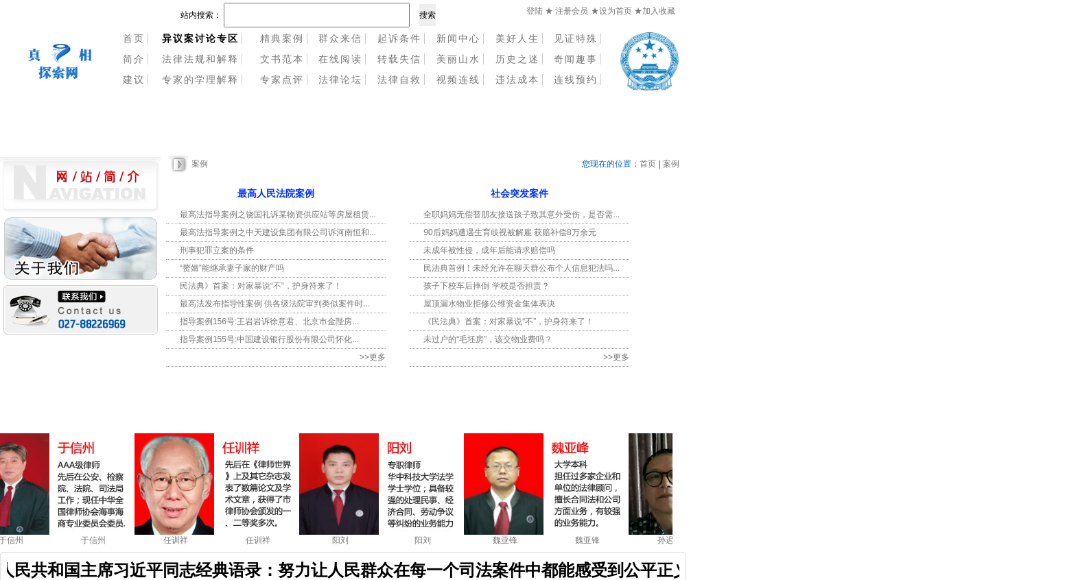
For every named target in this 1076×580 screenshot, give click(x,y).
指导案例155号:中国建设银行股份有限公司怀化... (269, 339)
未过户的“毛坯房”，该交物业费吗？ (487, 339)
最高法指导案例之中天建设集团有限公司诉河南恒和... (278, 232)
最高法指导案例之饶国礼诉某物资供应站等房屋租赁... (278, 214)
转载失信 (399, 58)
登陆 (534, 11)
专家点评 (282, 79)
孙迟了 (671, 540)
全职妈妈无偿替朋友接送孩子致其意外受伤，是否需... (521, 214)
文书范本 (282, 58)
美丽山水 (458, 58)
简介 (134, 58)
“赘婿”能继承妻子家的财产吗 (232, 268)
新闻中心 (458, 38)
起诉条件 (399, 38)
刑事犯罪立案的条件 (217, 250)
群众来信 (340, 38)
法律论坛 (340, 79)
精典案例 (282, 38)
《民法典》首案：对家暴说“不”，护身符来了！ (508, 321)
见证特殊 (576, 38)
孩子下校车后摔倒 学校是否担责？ (486, 286)
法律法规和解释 (200, 58)
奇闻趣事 (576, 58)
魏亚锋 (507, 540)
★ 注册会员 (566, 11)
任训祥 (177, 540)
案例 (199, 164)
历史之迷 (517, 58)
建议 (134, 79)
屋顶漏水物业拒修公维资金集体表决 (489, 304)
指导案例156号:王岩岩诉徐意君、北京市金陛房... (269, 321)
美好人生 (517, 38)
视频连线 (458, 79)
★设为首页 (612, 11)
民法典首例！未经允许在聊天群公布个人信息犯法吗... (521, 268)
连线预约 (576, 79)
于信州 (13, 540)
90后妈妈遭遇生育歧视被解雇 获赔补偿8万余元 (509, 232)
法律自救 (399, 79)
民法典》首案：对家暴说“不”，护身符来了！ (261, 286)
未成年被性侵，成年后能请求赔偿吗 (489, 250)
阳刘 (342, 540)
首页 (134, 38)
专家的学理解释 (200, 79)
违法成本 (517, 79)
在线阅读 (340, 58)
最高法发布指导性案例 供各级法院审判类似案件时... (275, 304)
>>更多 (373, 357)
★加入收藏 (654, 11)
